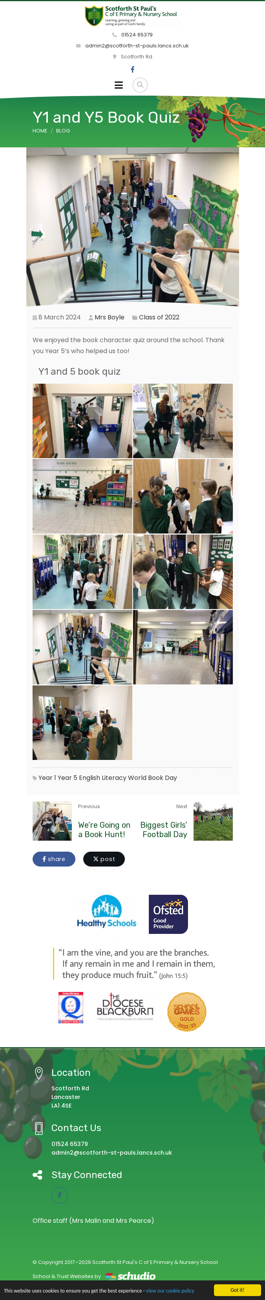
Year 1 (47, 777)
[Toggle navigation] (118, 85)
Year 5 (67, 777)
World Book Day (152, 777)
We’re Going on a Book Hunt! (104, 829)
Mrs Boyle (109, 317)
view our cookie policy (170, 1290)
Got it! (237, 1290)
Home (40, 130)
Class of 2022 (159, 317)
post (104, 859)
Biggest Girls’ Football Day (163, 829)
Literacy (114, 777)
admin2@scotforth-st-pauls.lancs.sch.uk (132, 45)
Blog (63, 130)
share (54, 859)
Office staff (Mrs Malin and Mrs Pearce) (93, 1220)
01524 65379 (132, 34)
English (89, 777)
